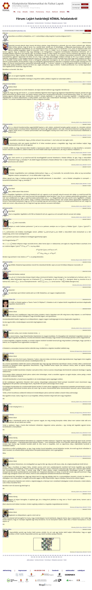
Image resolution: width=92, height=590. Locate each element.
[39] (32, 27)
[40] (34, 27)
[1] (3, 26)
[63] (4, 287)
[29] (67, 26)
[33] (77, 26)
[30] (70, 26)
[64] (4, 271)
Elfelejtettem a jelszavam (57, 23)
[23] (53, 26)
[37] (87, 26)
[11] (23, 26)
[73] (4, 84)
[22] (50, 26)
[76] (4, 33)
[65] (4, 262)
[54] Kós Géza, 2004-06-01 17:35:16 (83, 491)
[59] (4, 353)
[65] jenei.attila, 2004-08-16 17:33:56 (83, 260)
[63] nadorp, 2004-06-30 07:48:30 (84, 285)
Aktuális (25, 12)
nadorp (7, 287)
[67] (4, 208)
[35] (82, 26)
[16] (36, 26)
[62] (4, 299)
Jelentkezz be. (21, 31)
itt (24, 304)
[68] (4, 185)
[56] (4, 435)
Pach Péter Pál (10, 299)
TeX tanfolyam (47, 23)
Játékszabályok (30, 23)
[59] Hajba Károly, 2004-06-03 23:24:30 (83, 351)
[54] (4, 493)
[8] (17, 26)
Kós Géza (8, 73)
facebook (55, 570)
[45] (46, 27)
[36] (84, 26)
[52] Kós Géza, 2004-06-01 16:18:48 (83, 527)
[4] (9, 26)
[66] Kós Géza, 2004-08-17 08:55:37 (83, 206)
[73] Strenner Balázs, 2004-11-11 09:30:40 (82, 81)
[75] (4, 42)
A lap (19, 12)
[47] (51, 27)
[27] (62, 26)
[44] (44, 27)
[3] (7, 26)
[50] (59, 27)
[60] (4, 330)
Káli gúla (8, 271)
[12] (26, 26)
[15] (33, 26)
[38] (89, 26)
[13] (28, 26)
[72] (4, 124)
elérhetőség (7, 570)
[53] (4, 509)
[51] (61, 27)
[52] (4, 529)
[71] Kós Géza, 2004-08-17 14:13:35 (83, 135)
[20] (45, 26)
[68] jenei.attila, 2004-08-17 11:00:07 (83, 183)
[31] (72, 26)
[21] (48, 26)
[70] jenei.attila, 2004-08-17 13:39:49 (83, 152)
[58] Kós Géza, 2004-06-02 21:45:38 (83, 401)
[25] (58, 26)
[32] (75, 26)
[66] (4, 219)
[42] (39, 27)
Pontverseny (40, 12)
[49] (56, 27)
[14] (31, 26)
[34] (80, 26)
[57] (4, 414)
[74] (4, 73)
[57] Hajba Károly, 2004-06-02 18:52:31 (83, 412)
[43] (41, 27)
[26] (60, 26)
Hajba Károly (9, 308)
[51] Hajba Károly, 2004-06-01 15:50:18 (83, 552)
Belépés (84, 4)
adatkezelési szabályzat (75, 570)
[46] (49, 27)
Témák (64, 23)
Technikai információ (39, 23)
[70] (4, 154)
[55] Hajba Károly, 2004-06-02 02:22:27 (83, 456)
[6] (13, 26)
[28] (65, 26)
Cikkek (32, 12)
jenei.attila (8, 124)
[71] (4, 137)
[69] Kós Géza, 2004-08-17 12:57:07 (83, 164)
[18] (40, 26)
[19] (43, 26)
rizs (6, 33)
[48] (54, 27)
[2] (5, 26)
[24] (55, 26)
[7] (15, 26)
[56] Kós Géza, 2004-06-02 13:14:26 (83, 432)
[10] (21, 26)
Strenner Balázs (10, 84)
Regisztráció (84, 7)
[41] (37, 27)
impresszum (22, 570)
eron (6, 42)
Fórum (48, 12)
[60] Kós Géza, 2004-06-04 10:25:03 (83, 122)
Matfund (55, 12)
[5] (11, 26)
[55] (4, 458)
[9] (18, 26)
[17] (38, 26)
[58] (4, 404)
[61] (4, 308)
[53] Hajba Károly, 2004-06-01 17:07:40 (83, 507)
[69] (4, 167)
